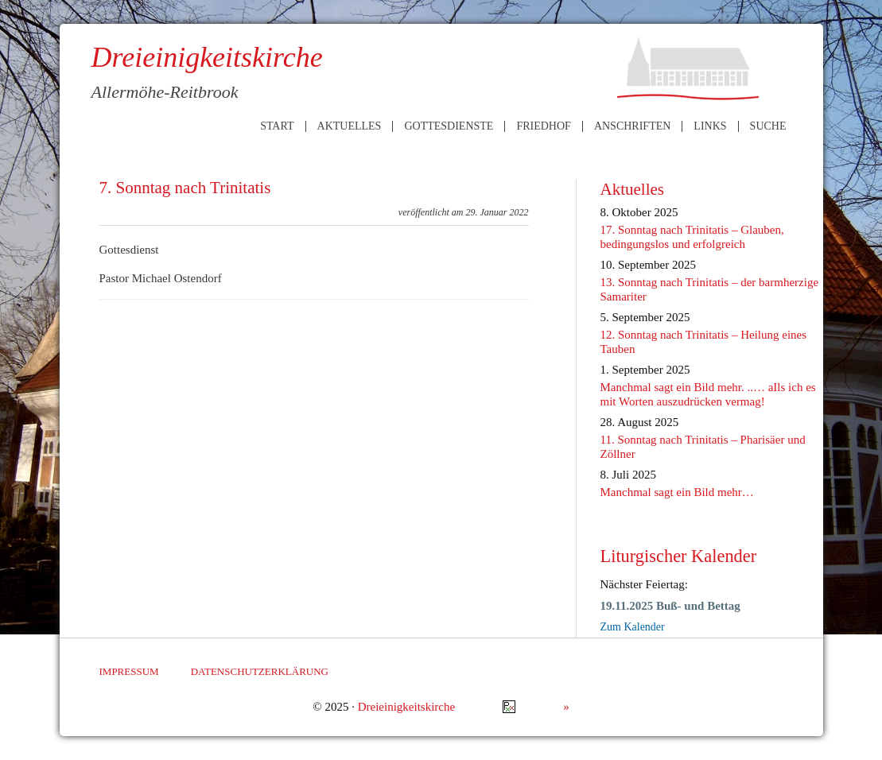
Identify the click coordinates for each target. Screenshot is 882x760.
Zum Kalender (632, 627)
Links (710, 126)
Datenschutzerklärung (259, 671)
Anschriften (632, 126)
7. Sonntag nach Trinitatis (185, 187)
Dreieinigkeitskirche (406, 706)
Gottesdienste (448, 126)
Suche (768, 126)
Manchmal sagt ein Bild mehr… (677, 492)
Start (276, 126)
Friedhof (543, 126)
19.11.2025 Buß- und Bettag (670, 605)
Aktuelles (349, 126)
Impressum (129, 671)
